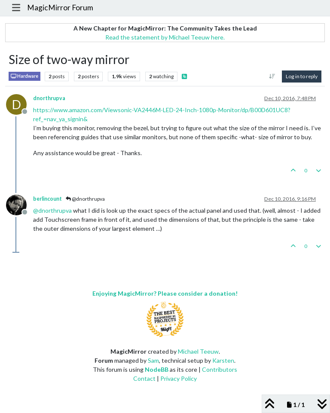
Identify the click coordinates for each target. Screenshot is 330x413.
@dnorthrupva (85, 199)
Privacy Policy (178, 378)
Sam (153, 360)
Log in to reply (302, 76)
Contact (144, 378)
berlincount (47, 199)
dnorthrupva (49, 98)
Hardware (24, 76)
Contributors (219, 369)
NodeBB (156, 369)
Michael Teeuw (198, 351)
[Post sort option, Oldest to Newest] (272, 76)
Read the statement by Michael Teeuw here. (165, 37)
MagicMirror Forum (60, 7)
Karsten (223, 360)
